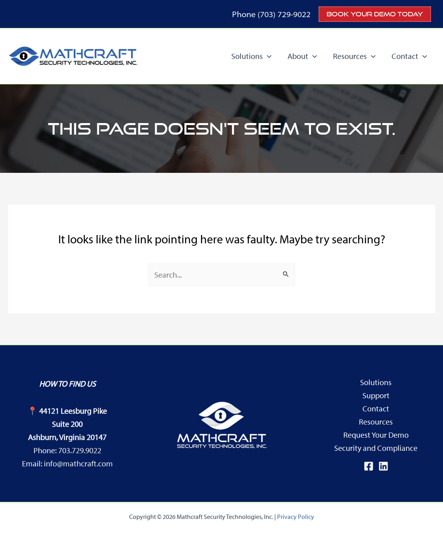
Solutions (376, 382)
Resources (376, 422)
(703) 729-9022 (284, 14)
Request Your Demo (376, 435)
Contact (375, 408)
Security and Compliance (375, 448)
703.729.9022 (79, 450)
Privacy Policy (295, 517)
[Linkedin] (383, 466)
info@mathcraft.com (78, 463)
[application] (267, 56)
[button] (375, 14)
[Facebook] (369, 466)
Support (376, 395)
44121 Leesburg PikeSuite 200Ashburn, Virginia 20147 (67, 424)
